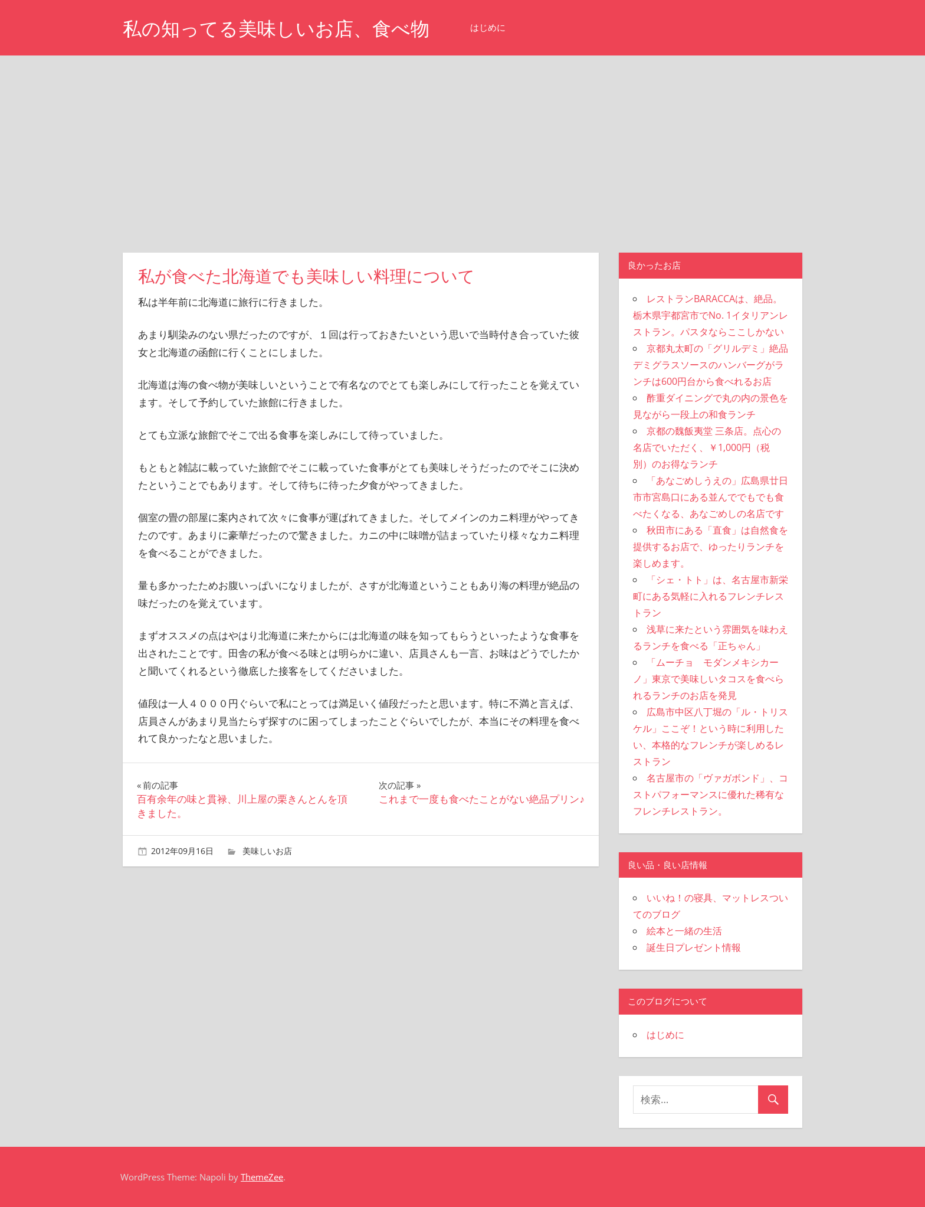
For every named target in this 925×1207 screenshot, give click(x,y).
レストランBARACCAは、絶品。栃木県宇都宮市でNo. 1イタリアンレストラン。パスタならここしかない (710, 315)
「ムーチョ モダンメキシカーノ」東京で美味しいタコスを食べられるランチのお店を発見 (708, 679)
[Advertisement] (462, 144)
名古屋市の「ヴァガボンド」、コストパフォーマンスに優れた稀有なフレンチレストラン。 (710, 794)
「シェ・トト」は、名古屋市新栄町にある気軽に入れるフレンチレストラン (710, 596)
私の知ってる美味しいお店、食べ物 (276, 28)
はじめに (488, 27)
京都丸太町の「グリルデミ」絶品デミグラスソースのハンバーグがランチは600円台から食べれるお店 (710, 365)
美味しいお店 (267, 850)
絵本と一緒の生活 (684, 930)
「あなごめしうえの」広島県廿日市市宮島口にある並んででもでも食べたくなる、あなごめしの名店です (710, 497)
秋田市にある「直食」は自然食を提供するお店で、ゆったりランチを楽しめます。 (710, 547)
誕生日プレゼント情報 (694, 947)
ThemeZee (262, 1177)
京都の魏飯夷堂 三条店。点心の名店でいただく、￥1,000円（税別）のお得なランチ (707, 447)
